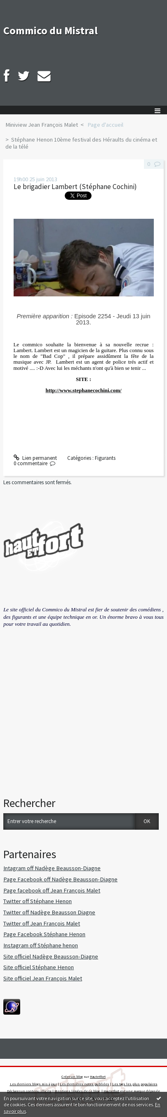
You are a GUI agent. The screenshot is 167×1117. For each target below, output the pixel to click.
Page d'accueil (105, 124)
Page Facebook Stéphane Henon (44, 934)
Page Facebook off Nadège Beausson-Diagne (60, 879)
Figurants (105, 457)
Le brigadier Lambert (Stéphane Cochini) (75, 186)
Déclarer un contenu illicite (29, 1091)
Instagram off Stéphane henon (40, 945)
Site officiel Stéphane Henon (38, 967)
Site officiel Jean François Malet (42, 978)
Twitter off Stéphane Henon (37, 901)
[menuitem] (44, 125)
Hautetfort (98, 1076)
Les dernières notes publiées (84, 1084)
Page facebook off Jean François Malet (51, 890)
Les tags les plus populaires (135, 1084)
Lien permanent (35, 457)
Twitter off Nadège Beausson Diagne (49, 912)
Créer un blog (72, 1076)
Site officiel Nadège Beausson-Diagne (50, 956)
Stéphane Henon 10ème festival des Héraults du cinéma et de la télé (81, 143)
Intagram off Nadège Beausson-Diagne (52, 868)
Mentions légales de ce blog (77, 1091)
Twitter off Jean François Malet (41, 923)
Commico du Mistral (50, 30)
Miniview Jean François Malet (41, 124)
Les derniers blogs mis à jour (33, 1084)
